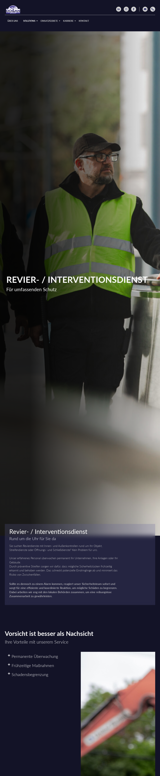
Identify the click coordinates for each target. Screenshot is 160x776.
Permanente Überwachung (35, 656)
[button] (41, 656)
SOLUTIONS (29, 21)
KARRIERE (69, 21)
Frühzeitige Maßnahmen (33, 665)
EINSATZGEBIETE (50, 21)
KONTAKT (84, 21)
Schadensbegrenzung (30, 674)
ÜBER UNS (12, 21)
